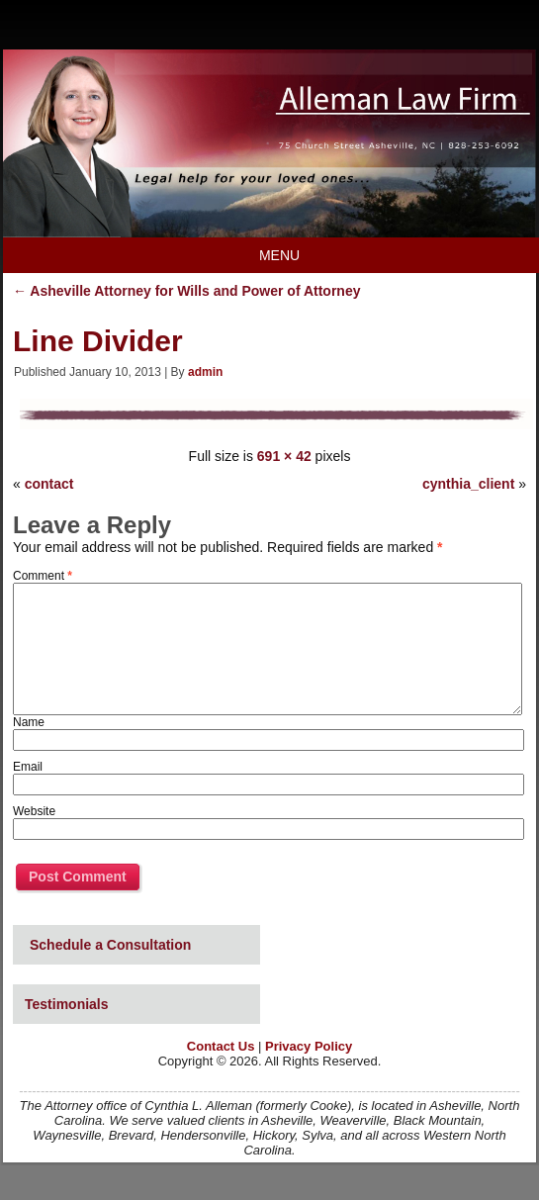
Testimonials (67, 1004)
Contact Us (221, 1046)
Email (28, 767)
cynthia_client (468, 484)
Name (29, 722)
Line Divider (98, 340)
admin (205, 372)
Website (34, 811)
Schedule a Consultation (110, 945)
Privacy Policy (308, 1046)
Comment (42, 576)
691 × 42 (284, 456)
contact (49, 484)
